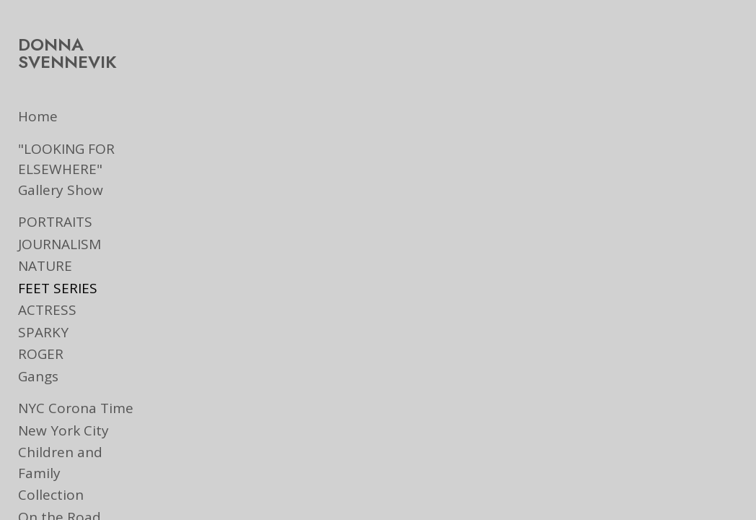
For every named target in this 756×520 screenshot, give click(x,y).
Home (38, 116)
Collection (51, 474)
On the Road (59, 496)
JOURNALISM (59, 244)
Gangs (38, 376)
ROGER (40, 353)
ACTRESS (47, 309)
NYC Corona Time (75, 408)
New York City (63, 430)
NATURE (45, 265)
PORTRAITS (55, 221)
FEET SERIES (57, 288)
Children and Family (83, 452)
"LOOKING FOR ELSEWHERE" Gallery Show (84, 169)
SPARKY (43, 332)
